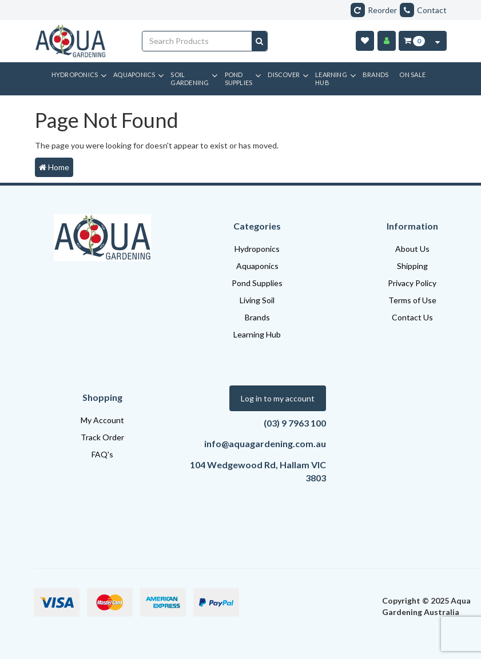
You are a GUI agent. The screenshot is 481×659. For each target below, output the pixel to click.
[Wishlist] (365, 41)
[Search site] (259, 41)
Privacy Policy (412, 283)
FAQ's (102, 454)
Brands (257, 317)
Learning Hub (257, 334)
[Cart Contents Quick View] (437, 41)
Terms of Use (412, 300)
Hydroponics (257, 249)
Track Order (102, 437)
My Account (102, 420)
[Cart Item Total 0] (414, 41)
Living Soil (257, 300)
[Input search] (197, 41)
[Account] (386, 41)
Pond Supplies (257, 283)
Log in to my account (278, 398)
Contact (423, 10)
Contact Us (412, 317)
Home (54, 167)
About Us (412, 249)
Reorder (374, 10)
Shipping (412, 266)
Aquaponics (257, 266)
